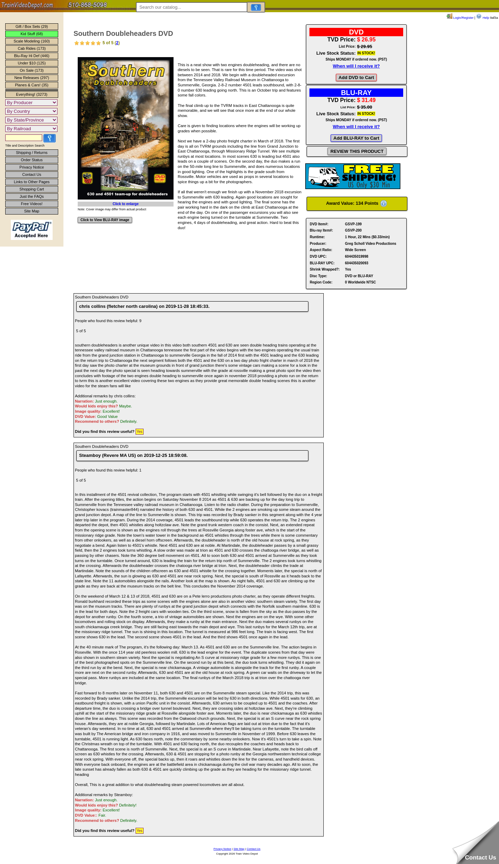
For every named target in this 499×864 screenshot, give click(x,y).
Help (482, 18)
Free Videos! (32, 204)
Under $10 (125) (32, 63)
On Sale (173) (32, 70)
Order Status (32, 160)
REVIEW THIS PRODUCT (356, 151)
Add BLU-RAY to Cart (356, 138)
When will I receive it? (356, 66)
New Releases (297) (31, 78)
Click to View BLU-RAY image (104, 220)
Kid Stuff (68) (32, 34)
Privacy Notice (32, 167)
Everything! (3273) (31, 94)
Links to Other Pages (32, 182)
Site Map (31, 211)
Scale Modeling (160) (32, 41)
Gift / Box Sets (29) (32, 26)
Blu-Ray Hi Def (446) (31, 56)
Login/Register (460, 18)
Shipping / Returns (32, 152)
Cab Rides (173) (32, 48)
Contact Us (31, 174)
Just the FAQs (32, 196)
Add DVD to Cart (356, 77)
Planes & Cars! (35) (31, 85)
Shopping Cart (32, 189)
